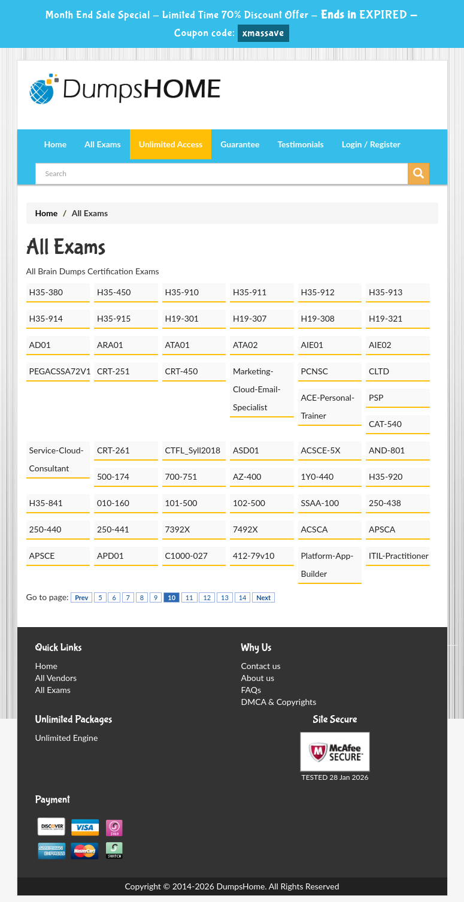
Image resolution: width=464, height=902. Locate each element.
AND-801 (387, 450)
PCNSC (314, 371)
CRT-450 (181, 371)
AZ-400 (247, 476)
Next (263, 597)
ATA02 (245, 345)
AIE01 (312, 345)
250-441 (113, 529)
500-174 (113, 476)
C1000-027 (186, 555)
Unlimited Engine (66, 738)
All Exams (102, 144)
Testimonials (300, 144)
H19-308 (318, 318)
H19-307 (250, 318)
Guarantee (239, 144)
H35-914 (46, 318)
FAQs (251, 690)
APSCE (42, 555)
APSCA (382, 529)
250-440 (45, 529)
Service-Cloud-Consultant (56, 459)
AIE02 (380, 345)
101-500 (181, 503)
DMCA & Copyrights (279, 702)
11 (189, 597)
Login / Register (371, 144)
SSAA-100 (320, 503)
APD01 (110, 555)
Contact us (261, 666)
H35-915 (114, 318)
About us (258, 678)
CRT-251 (113, 371)
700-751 (181, 476)
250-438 (385, 503)
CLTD (379, 371)
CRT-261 (113, 450)
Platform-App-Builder (327, 564)
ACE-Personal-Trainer (328, 406)
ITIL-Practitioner (399, 555)
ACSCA (314, 529)
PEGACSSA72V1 (59, 371)
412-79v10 (253, 555)
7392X (177, 529)
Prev (81, 597)
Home (55, 144)
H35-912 (318, 292)
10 (171, 597)
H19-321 (386, 318)
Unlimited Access (170, 144)
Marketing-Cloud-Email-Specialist (257, 389)
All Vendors (56, 678)
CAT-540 (385, 424)
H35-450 (114, 292)
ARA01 (110, 345)
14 (243, 597)
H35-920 (386, 476)
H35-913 (386, 292)
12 (207, 597)
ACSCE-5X (321, 450)
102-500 (249, 503)
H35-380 (46, 292)
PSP (376, 397)
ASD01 (246, 450)
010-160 (113, 503)
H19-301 (182, 318)
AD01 (40, 345)
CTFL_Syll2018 (193, 450)
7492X (245, 529)
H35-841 (46, 503)
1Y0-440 (317, 476)
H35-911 (250, 292)
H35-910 (182, 292)
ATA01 (177, 345)
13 (225, 597)
